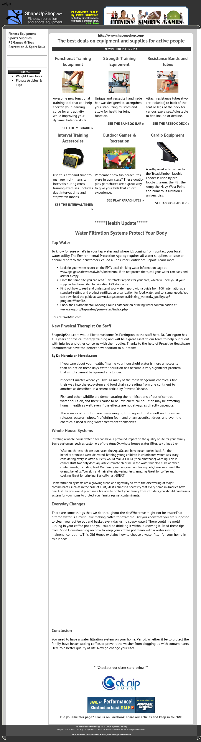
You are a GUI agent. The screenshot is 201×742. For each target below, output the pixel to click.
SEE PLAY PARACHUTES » (125, 200)
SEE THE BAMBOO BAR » (125, 123)
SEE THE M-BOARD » (78, 128)
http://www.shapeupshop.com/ (121, 35)
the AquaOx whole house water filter (130, 443)
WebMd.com (72, 317)
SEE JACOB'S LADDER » (172, 203)
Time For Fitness (98, 734)
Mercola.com (87, 355)
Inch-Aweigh (113, 734)
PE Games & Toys (21, 42)
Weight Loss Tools (29, 76)
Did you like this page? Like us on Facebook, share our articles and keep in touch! (120, 717)
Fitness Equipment (22, 33)
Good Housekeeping (74, 530)
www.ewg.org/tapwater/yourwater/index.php (94, 309)
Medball (127, 734)
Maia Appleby (120, 726)
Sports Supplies (19, 38)
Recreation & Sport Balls (26, 46)
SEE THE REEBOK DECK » (170, 123)
